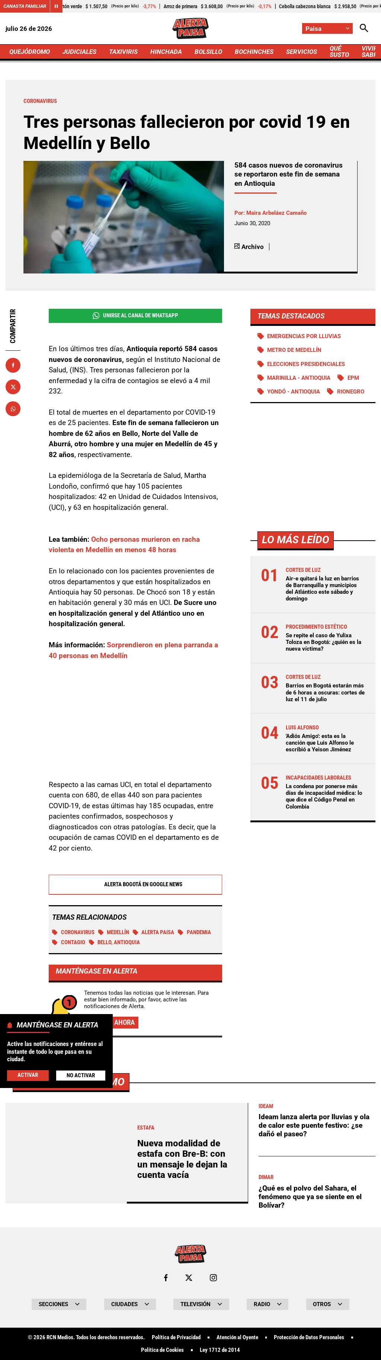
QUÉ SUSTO (339, 51)
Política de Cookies (162, 1350)
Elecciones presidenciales (306, 364)
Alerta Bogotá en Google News (135, 884)
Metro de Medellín (294, 350)
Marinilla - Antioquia (298, 378)
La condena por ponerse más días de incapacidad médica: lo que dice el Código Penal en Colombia (324, 796)
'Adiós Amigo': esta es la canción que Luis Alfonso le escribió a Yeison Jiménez (320, 743)
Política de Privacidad (176, 1337)
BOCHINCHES (254, 51)
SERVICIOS (301, 51)
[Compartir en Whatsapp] (13, 408)
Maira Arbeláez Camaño (276, 213)
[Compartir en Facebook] (13, 365)
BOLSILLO (208, 51)
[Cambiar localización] (327, 28)
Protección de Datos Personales (309, 1337)
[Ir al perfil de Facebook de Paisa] (165, 1277)
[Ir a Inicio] (190, 28)
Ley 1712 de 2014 (220, 1350)
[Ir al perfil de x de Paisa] (188, 1277)
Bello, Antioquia (114, 942)
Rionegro (350, 391)
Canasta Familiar (24, 6)
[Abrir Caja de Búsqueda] (364, 28)
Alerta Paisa (154, 932)
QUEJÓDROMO (29, 51)
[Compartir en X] (13, 386)
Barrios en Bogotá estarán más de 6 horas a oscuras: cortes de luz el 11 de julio (325, 692)
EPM (353, 378)
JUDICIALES (79, 51)
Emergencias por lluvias (304, 336)
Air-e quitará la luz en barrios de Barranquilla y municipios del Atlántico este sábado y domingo (322, 588)
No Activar (81, 1075)
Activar (27, 1075)
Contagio (68, 942)
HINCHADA (166, 51)
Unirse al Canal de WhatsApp (135, 315)
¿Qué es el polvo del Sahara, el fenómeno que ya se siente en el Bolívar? (310, 1196)
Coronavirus (73, 932)
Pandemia (194, 932)
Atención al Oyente (237, 1337)
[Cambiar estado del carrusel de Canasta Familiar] (56, 6)
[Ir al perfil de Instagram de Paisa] (213, 1277)
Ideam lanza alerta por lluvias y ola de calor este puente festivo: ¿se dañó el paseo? (314, 1125)
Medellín (113, 932)
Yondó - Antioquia (293, 391)
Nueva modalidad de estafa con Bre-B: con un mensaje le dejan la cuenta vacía (182, 1159)
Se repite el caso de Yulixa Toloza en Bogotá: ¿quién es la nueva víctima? (323, 642)
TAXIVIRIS (123, 51)
